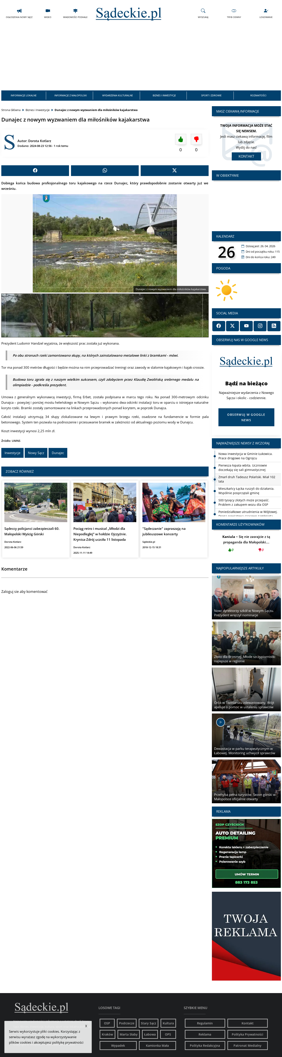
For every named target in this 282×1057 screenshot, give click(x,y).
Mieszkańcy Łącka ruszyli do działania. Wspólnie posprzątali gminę (246, 489)
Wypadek (118, 1044)
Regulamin (205, 1022)
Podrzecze (126, 1022)
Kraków (107, 1033)
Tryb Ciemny (234, 13)
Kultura (168, 1022)
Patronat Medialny (247, 1044)
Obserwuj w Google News (246, 416)
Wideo (47, 13)
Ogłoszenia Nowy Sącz (19, 13)
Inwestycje (12, 452)
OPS (168, 1033)
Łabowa (150, 1033)
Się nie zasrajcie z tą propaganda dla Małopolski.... (246, 543)
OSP (107, 1022)
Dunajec (58, 452)
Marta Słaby (129, 1033)
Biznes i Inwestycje (164, 94)
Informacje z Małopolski (70, 94)
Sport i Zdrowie (211, 94)
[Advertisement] (141, 56)
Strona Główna (11, 109)
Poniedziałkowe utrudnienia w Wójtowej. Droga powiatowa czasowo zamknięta (248, 512)
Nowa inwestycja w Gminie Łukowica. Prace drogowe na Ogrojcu (245, 454)
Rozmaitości (258, 94)
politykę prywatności (67, 1042)
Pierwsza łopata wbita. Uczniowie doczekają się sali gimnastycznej (242, 466)
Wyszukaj (203, 13)
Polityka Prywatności (247, 1033)
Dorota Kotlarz (39, 139)
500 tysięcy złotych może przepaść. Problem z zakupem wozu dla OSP (243, 501)
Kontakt (246, 155)
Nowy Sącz (36, 452)
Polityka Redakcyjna (205, 1044)
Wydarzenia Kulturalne (117, 94)
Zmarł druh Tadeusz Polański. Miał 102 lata (246, 478)
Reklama (205, 1033)
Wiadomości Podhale (75, 13)
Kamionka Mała (157, 1044)
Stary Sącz (148, 1022)
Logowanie (266, 13)
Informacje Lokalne (23, 94)
